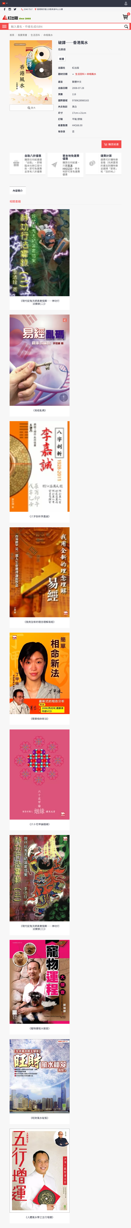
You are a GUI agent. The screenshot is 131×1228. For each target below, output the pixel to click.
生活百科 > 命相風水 (85, 74)
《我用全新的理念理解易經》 (39, 622)
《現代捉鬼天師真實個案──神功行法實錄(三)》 (39, 927)
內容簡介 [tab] (18, 190)
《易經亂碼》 (39, 410)
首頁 (12, 35)
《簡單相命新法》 (40, 718)
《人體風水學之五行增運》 (39, 1217)
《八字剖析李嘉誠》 (39, 516)
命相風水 (48, 35)
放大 (32, 108)
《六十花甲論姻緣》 (39, 824)
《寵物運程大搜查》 (39, 1028)
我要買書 (22, 35)
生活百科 (35, 35)
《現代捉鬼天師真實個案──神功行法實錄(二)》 (39, 302)
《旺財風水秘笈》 (40, 1118)
